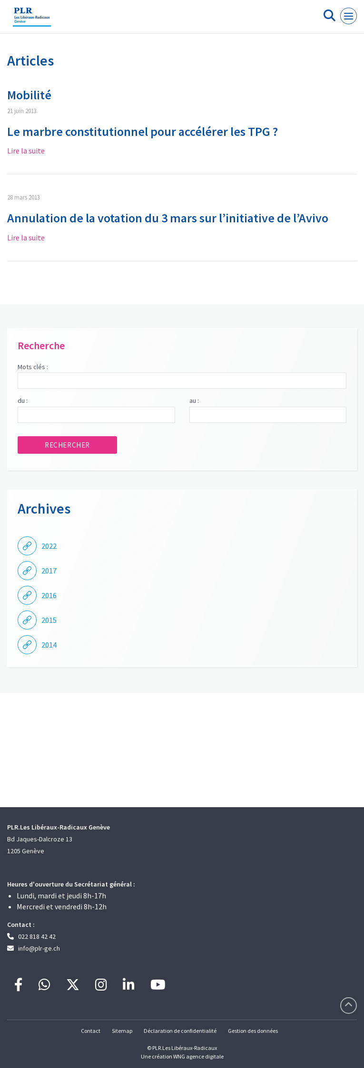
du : (23, 400)
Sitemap (122, 1030)
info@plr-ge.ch (39, 948)
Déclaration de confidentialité (180, 1030)
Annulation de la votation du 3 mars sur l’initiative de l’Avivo (167, 218)
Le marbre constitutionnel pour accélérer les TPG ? (142, 131)
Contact (90, 1030)
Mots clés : (33, 366)
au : (194, 400)
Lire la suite (26, 150)
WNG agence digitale (198, 1056)
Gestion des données (253, 1030)
